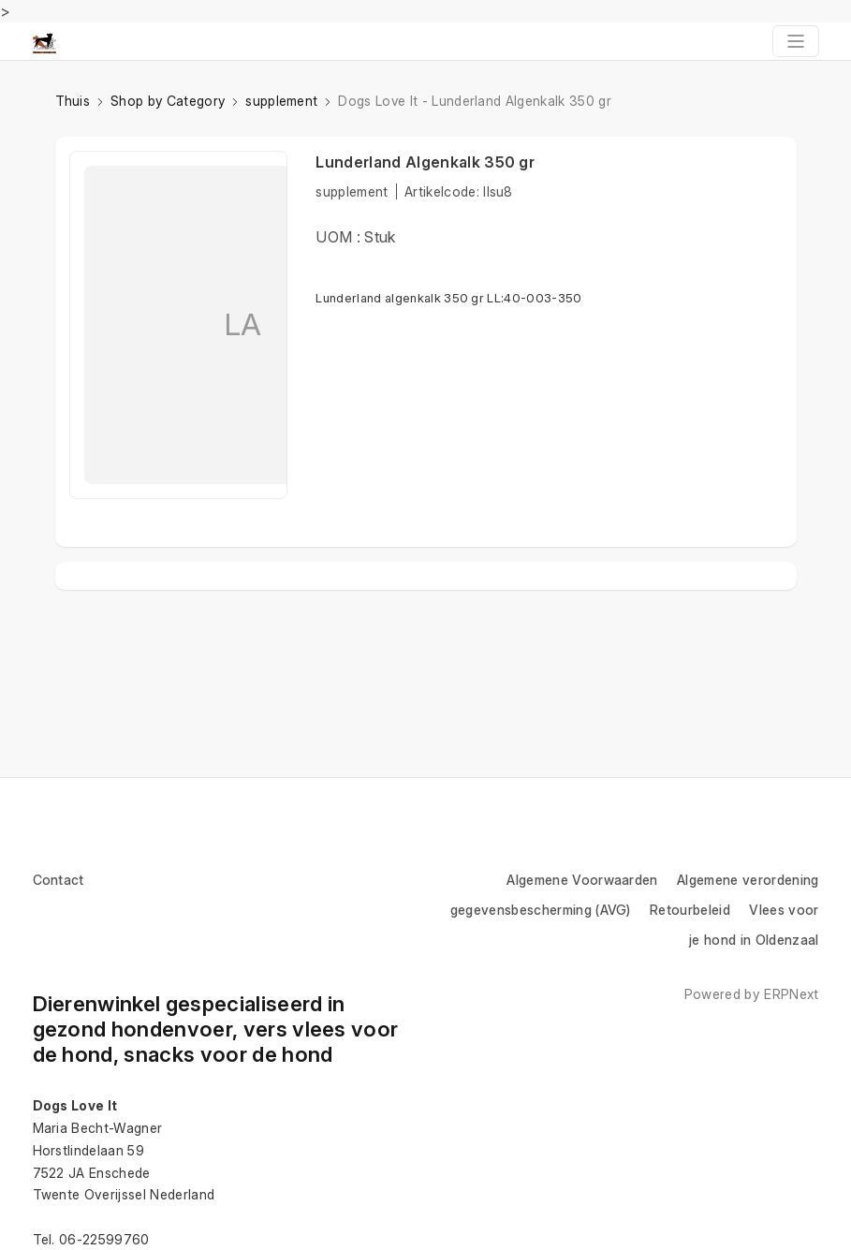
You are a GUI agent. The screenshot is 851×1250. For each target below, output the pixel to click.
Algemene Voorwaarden (581, 880)
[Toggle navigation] (795, 41)
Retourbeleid (690, 910)
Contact (58, 880)
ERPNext (791, 994)
